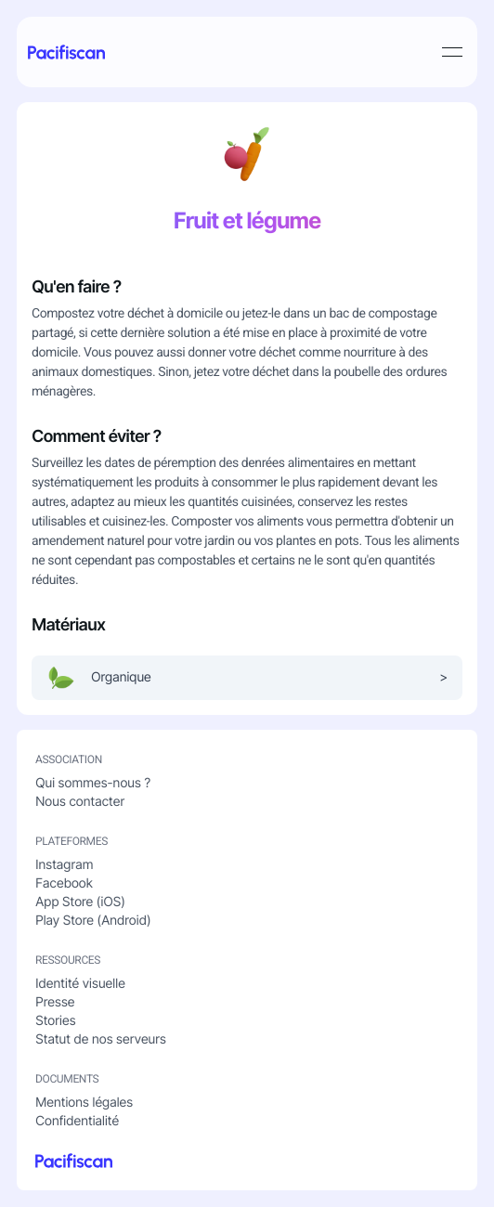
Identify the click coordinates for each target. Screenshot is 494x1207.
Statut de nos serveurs (100, 1039)
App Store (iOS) (80, 902)
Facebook (64, 883)
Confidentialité (77, 1121)
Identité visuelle (80, 984)
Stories (55, 1021)
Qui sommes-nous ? (92, 783)
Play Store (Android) (92, 920)
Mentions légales (84, 1102)
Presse (54, 1002)
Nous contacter (79, 802)
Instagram (64, 865)
